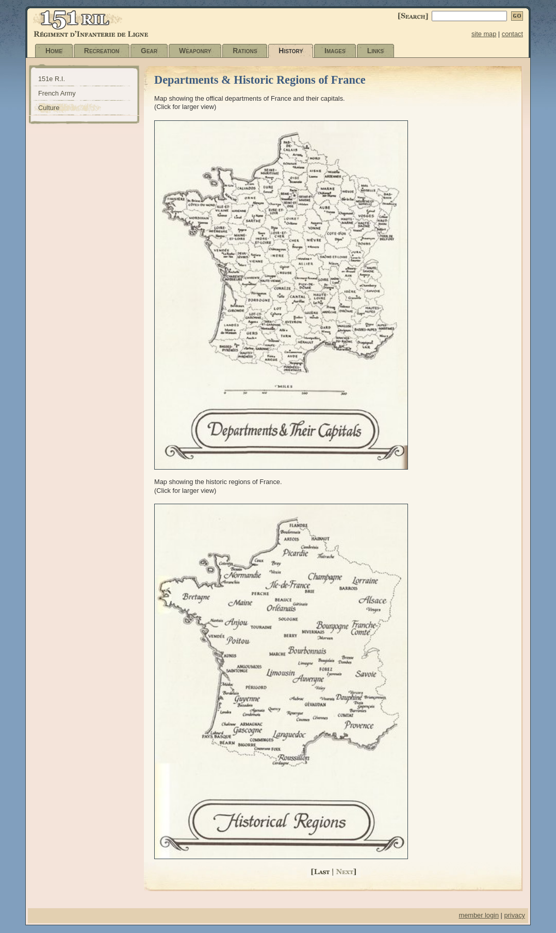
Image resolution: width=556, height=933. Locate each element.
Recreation (101, 50)
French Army (57, 93)
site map (483, 34)
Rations (245, 50)
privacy (514, 915)
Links (375, 50)
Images (335, 50)
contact (512, 34)
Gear (149, 50)
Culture (48, 108)
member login (479, 915)
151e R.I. (51, 79)
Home (53, 50)
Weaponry (195, 50)
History (291, 50)
